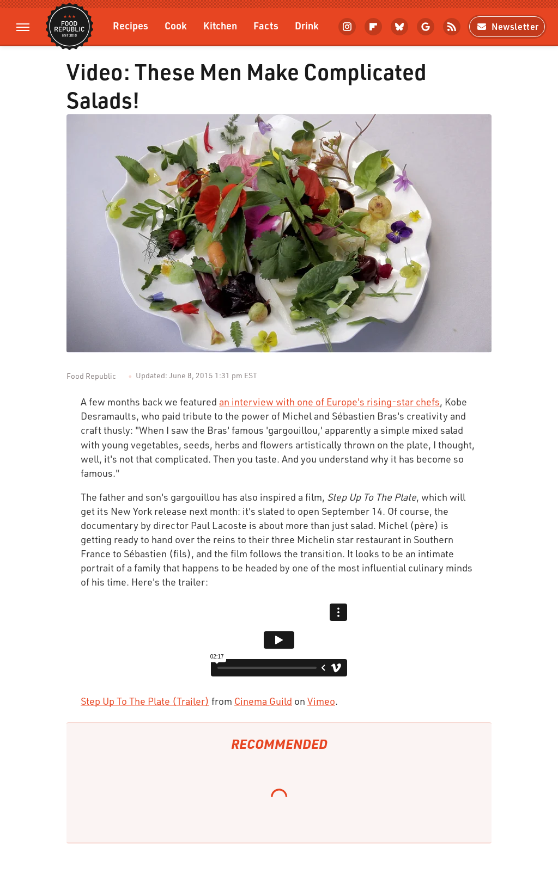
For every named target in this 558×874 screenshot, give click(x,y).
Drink (307, 25)
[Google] (425, 26)
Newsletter (507, 26)
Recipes (130, 25)
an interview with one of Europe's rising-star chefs (329, 402)
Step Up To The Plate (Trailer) (145, 701)
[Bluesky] (399, 26)
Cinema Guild (263, 701)
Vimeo (321, 701)
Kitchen (220, 25)
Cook (176, 25)
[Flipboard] (373, 26)
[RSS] (451, 26)
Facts (265, 25)
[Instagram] (347, 26)
